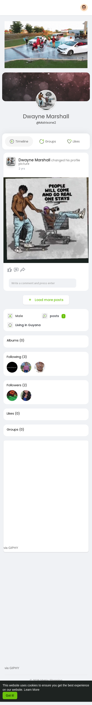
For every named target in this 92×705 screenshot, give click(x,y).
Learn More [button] (32, 689)
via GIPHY (10, 548)
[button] (84, 7)
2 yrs (22, 169)
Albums (13, 340)
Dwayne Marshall (46, 116)
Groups (12, 429)
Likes (10, 413)
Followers (14, 385)
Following (14, 357)
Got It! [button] (10, 695)
